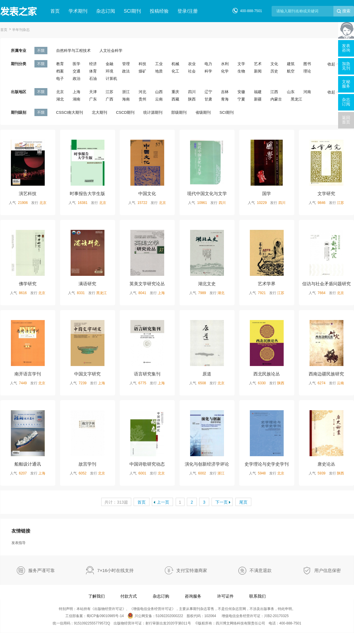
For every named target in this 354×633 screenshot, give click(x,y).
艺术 (258, 64)
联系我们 (257, 596)
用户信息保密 (327, 570)
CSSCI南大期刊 (69, 112)
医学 (76, 64)
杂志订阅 (105, 11)
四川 (192, 92)
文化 (274, 64)
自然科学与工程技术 (73, 50)
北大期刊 (99, 112)
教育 (60, 64)
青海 (225, 99)
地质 (159, 71)
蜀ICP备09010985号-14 (105, 616)
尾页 (243, 502)
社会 (192, 71)
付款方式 (128, 596)
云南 (159, 99)
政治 (76, 78)
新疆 (258, 99)
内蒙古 (276, 99)
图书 (307, 64)
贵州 (142, 99)
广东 (93, 99)
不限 (41, 50)
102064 (210, 616)
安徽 (241, 92)
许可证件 (225, 596)
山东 (291, 92)
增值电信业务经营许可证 (152, 609)
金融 (109, 64)
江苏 (109, 92)
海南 (126, 99)
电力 (208, 64)
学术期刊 (78, 11)
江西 (274, 92)
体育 (93, 71)
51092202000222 (169, 616)
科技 (142, 64)
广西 (109, 99)
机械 (175, 64)
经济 (93, 64)
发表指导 (18, 543)
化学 (225, 71)
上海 (76, 92)
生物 (241, 71)
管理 (126, 64)
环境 (109, 71)
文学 (241, 64)
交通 (76, 71)
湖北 (60, 99)
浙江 (126, 92)
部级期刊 (179, 112)
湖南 (76, 99)
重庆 (175, 92)
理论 (307, 71)
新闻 (258, 71)
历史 (274, 71)
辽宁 (208, 92)
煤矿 (142, 71)
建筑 (291, 64)
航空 (291, 71)
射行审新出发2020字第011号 (168, 623)
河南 (307, 92)
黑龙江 (296, 99)
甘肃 (208, 99)
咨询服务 (193, 596)
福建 (258, 92)
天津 (93, 92)
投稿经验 (159, 11)
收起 (333, 64)
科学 (208, 71)
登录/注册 (187, 11)
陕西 (192, 99)
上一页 (163, 502)
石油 (93, 78)
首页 (55, 11)
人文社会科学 (110, 50)
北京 (60, 92)
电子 (60, 78)
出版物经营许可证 (108, 609)
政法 (126, 71)
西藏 (175, 99)
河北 (142, 92)
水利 (225, 64)
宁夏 (241, 99)
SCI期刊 (132, 11)
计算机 (111, 78)
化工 (175, 71)
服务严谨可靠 (41, 570)
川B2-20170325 (276, 616)
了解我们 (96, 596)
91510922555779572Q (92, 623)
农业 (192, 64)
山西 (159, 92)
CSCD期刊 (125, 112)
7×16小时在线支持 (115, 570)
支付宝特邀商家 (191, 570)
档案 (60, 71)
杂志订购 (161, 596)
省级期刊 (203, 112)
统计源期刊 (152, 112)
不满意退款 (261, 570)
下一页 (221, 502)
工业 (159, 64)
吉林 (225, 92)
